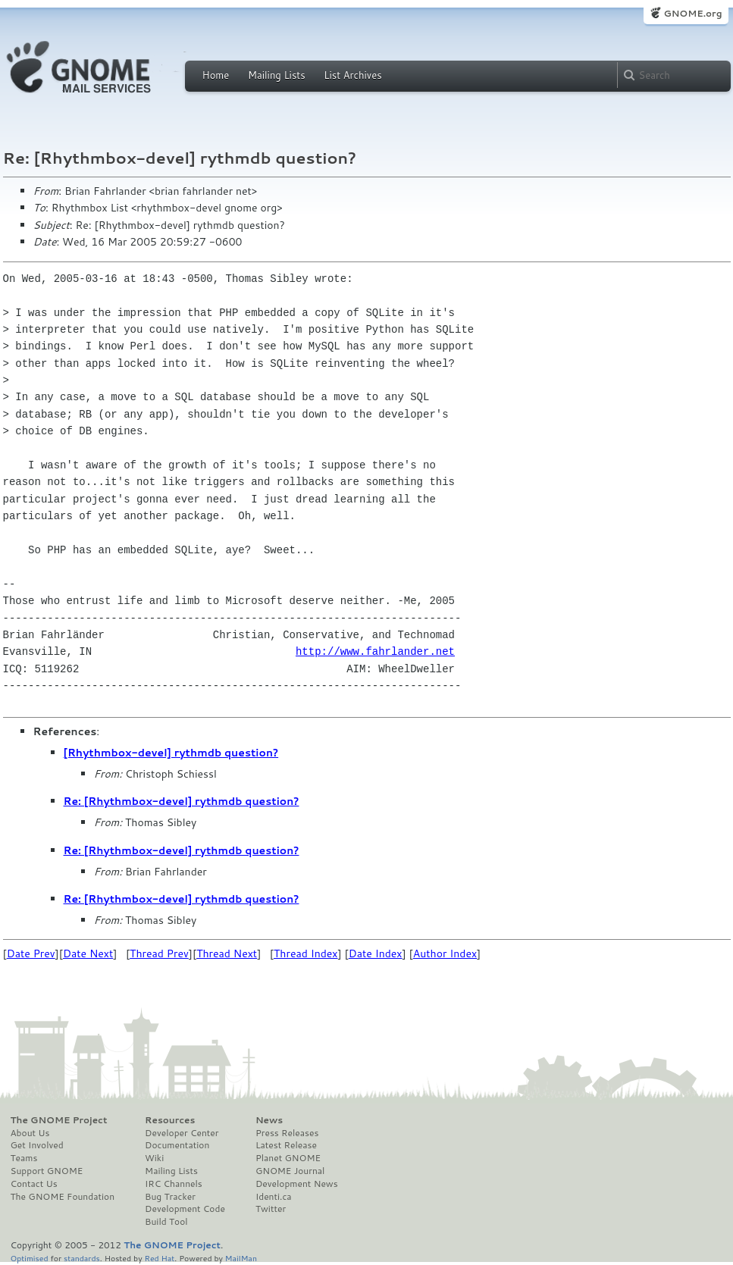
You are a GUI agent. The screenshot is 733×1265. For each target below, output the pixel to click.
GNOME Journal (290, 1171)
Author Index (445, 953)
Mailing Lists (276, 75)
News (269, 1120)
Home (216, 75)
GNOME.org (692, 13)
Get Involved (37, 1145)
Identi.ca (273, 1197)
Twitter (270, 1209)
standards (82, 1257)
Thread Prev (159, 953)
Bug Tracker (170, 1197)
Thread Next (226, 953)
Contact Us (34, 1184)
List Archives (352, 75)
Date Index (376, 953)
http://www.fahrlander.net (375, 651)
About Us (30, 1133)
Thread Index (306, 953)
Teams (24, 1158)
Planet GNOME (288, 1158)
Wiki (154, 1158)
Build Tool (166, 1222)
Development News (296, 1184)
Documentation (177, 1145)
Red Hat (159, 1257)
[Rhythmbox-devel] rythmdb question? (171, 752)
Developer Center (181, 1133)
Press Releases (286, 1133)
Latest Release (286, 1145)
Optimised (30, 1257)
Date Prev (31, 953)
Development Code (185, 1209)
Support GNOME (47, 1171)
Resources (170, 1120)
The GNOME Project (59, 1120)
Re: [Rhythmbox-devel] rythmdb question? (181, 801)
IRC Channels (173, 1184)
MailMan (241, 1257)
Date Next (88, 953)
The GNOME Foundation (63, 1197)
